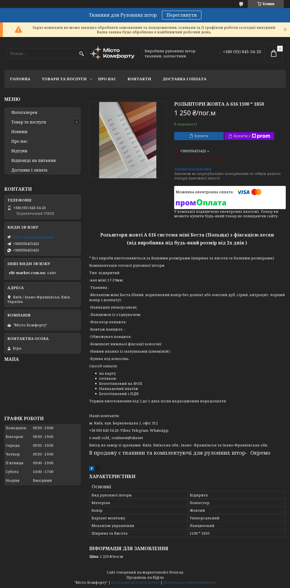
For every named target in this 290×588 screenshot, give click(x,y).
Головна (20, 78)
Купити (202, 135)
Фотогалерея (24, 112)
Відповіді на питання (33, 160)
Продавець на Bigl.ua (145, 577)
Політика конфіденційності (189, 582)
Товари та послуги (64, 78)
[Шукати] (81, 54)
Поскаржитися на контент (135, 582)
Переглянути (182, 15)
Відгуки (19, 150)
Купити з (252, 136)
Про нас (107, 78)
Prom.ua (176, 572)
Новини (19, 131)
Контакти (139, 78)
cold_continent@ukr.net (33, 237)
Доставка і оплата (184, 78)
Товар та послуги (28, 122)
